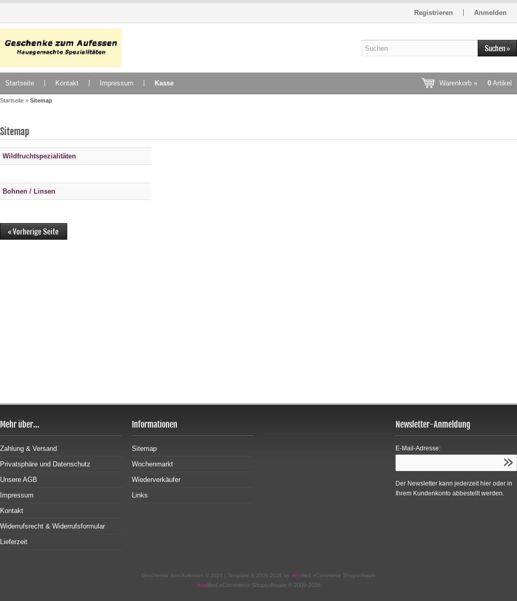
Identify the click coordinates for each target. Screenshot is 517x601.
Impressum (116, 83)
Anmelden (490, 13)
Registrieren (433, 13)
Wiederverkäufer (156, 479)
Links (140, 495)
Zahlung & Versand (28, 448)
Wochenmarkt (152, 464)
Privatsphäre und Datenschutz (45, 464)
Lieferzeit (13, 542)
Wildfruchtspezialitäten (39, 156)
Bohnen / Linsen (29, 191)
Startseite (19, 83)
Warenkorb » (475, 83)
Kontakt (67, 83)
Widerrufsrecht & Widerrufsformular (52, 526)
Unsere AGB (18, 479)
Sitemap (144, 448)
